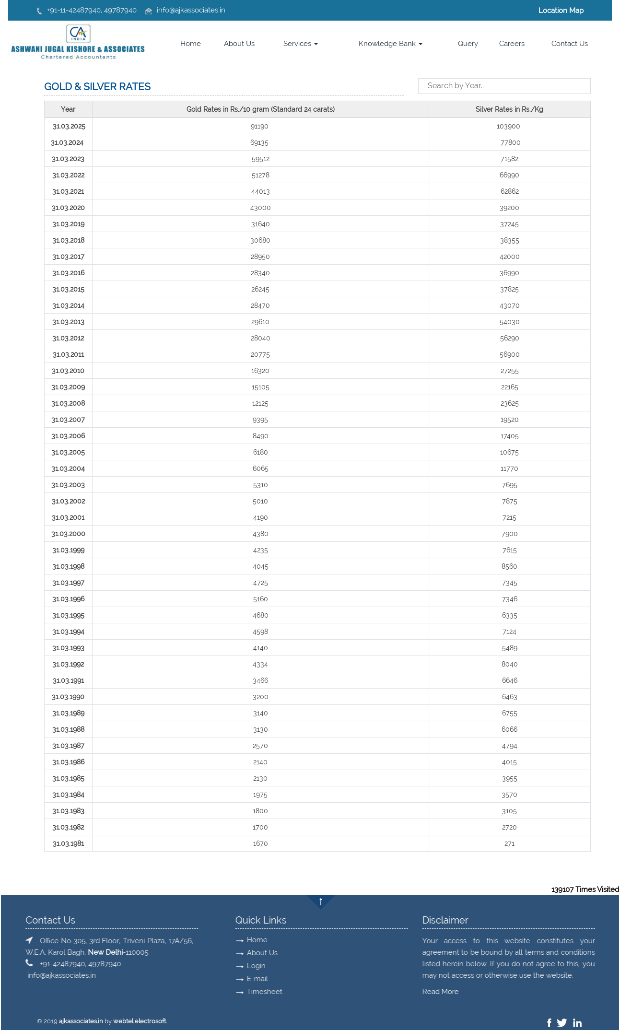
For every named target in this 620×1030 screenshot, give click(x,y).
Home (190, 43)
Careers (512, 43)
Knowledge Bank (390, 43)
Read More (112, 991)
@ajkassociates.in (197, 10)
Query (468, 43)
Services (300, 43)
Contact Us (569, 43)
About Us (239, 43)
